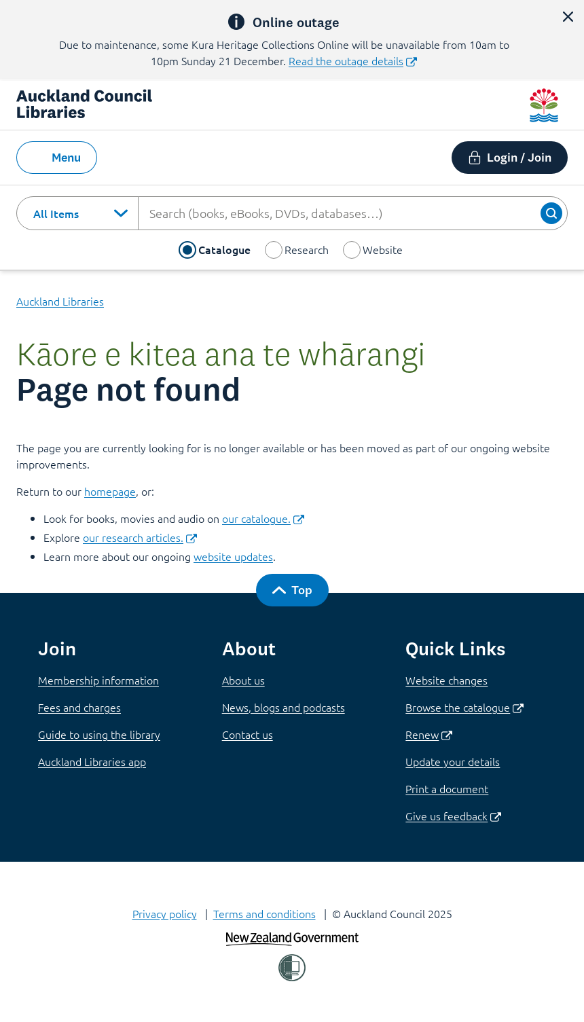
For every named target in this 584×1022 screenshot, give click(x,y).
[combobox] (77, 213)
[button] (567, 16)
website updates (233, 556)
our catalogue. (263, 518)
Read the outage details (353, 60)
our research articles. (140, 537)
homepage (110, 490)
